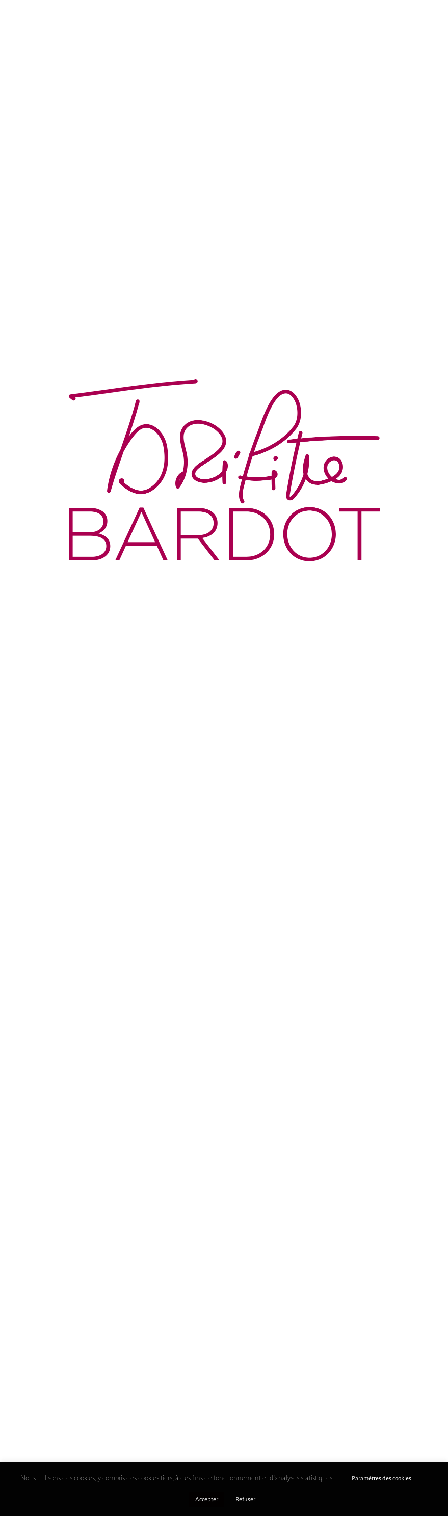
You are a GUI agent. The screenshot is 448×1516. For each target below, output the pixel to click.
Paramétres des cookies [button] (381, 1478)
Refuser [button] (245, 1499)
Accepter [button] (206, 1499)
